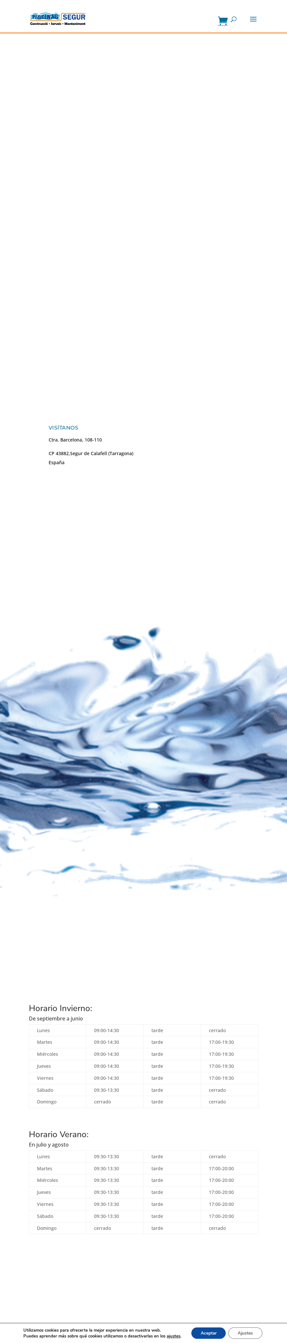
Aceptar (208, 1333)
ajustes (172, 1336)
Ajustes (246, 1333)
